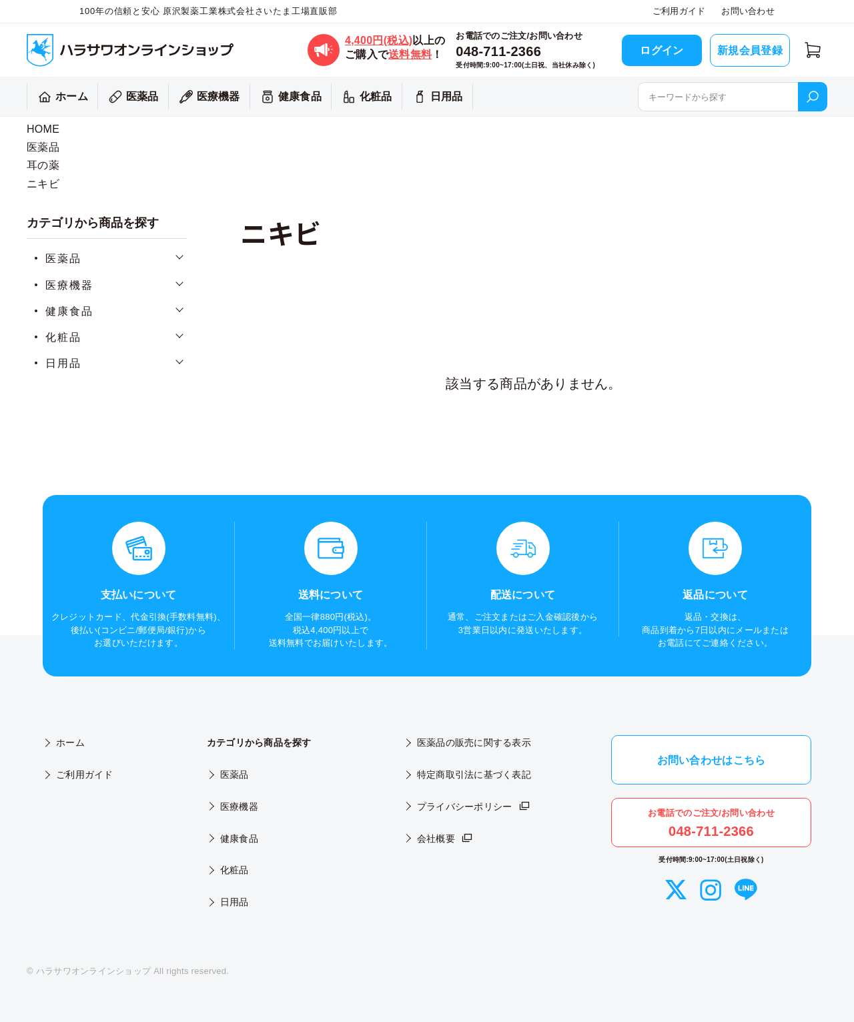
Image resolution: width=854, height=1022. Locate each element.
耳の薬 (43, 165)
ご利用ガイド (679, 11)
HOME (43, 129)
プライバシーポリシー (474, 806)
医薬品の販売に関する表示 (474, 742)
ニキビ (43, 183)
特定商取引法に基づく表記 (474, 774)
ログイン (661, 50)
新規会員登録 (750, 50)
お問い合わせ (748, 11)
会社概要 (445, 838)
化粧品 (365, 96)
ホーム (61, 96)
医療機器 (207, 96)
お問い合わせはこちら (711, 760)
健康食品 (289, 96)
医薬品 (132, 96)
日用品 (436, 96)
